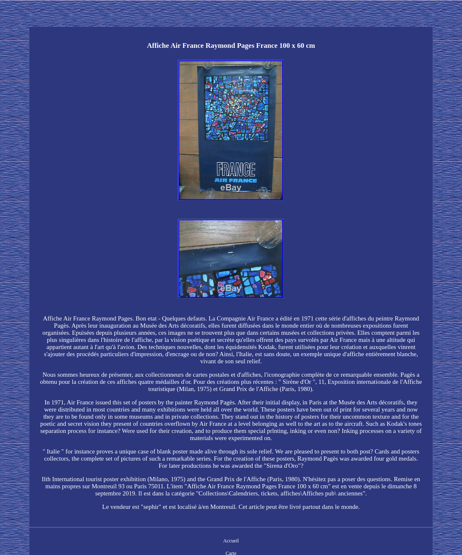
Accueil (231, 541)
